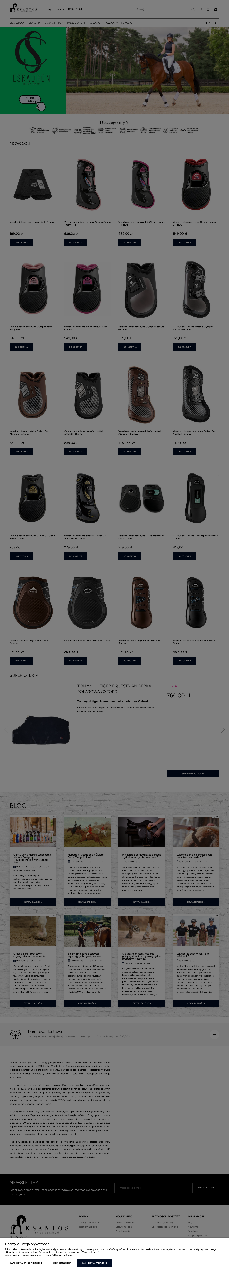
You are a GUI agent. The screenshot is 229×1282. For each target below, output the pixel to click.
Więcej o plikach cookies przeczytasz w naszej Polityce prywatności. (39, 1255)
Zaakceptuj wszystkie (94, 1263)
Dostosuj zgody (62, 1263)
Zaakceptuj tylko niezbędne (26, 1263)
